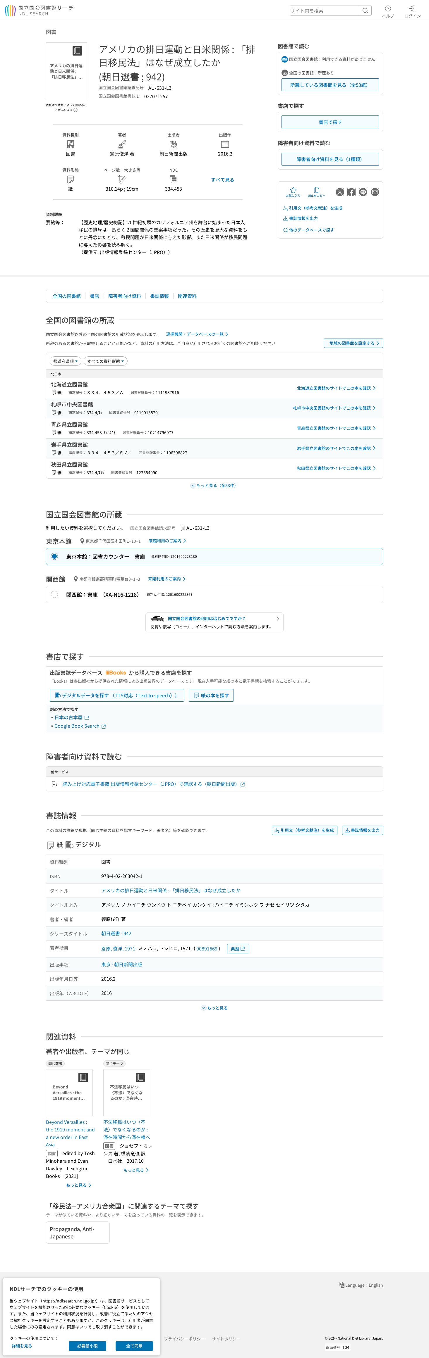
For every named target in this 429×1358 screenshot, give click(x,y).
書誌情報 (159, 295)
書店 (94, 295)
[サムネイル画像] (70, 1092)
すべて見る (222, 179)
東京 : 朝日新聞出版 (121, 964)
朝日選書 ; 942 (116, 933)
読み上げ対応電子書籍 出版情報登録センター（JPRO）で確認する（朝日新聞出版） (154, 784)
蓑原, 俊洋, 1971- (119, 948)
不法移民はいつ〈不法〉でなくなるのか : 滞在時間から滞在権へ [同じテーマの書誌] (126, 1129)
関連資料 (187, 295)
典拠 (238, 949)
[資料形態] (106, 361)
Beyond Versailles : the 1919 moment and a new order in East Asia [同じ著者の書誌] (70, 1133)
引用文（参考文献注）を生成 (312, 208)
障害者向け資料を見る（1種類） (330, 159)
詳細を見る (22, 1346)
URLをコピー (316, 192)
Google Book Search (80, 725)
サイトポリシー (226, 1339)
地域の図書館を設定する (355, 343)
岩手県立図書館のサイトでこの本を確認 (337, 448)
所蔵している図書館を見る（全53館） (330, 84)
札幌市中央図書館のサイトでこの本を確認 (335, 408)
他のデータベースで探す (308, 230)
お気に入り (293, 192)
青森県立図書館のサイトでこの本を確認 (337, 428)
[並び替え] (65, 361)
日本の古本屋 (72, 717)
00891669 (206, 948)
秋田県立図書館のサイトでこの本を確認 (337, 468)
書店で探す (330, 121)
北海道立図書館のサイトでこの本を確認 (337, 388)
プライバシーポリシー (184, 1339)
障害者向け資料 (124, 295)
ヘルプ (388, 10)
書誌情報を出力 (300, 218)
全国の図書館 (67, 295)
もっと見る (79, 1185)
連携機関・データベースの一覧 (198, 334)
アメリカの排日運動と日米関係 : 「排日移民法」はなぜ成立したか (171, 890)
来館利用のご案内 (168, 540)
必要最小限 (87, 1346)
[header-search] (331, 10)
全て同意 (134, 1346)
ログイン (412, 10)
